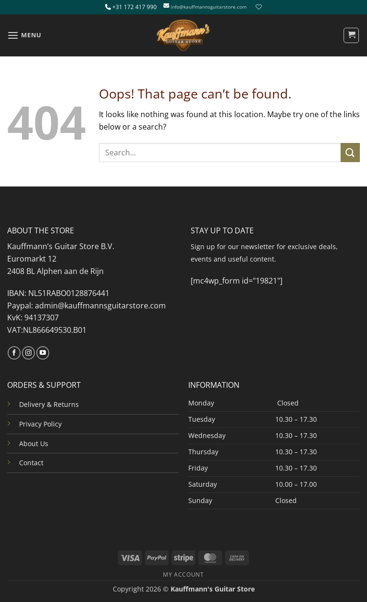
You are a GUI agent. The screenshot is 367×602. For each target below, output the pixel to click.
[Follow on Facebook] (14, 353)
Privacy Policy (40, 423)
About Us (33, 443)
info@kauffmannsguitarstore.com (209, 7)
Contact (31, 462)
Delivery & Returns (49, 404)
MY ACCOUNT (183, 574)
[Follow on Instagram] (28, 353)
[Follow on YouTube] (42, 353)
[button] (24, 35)
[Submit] (350, 152)
